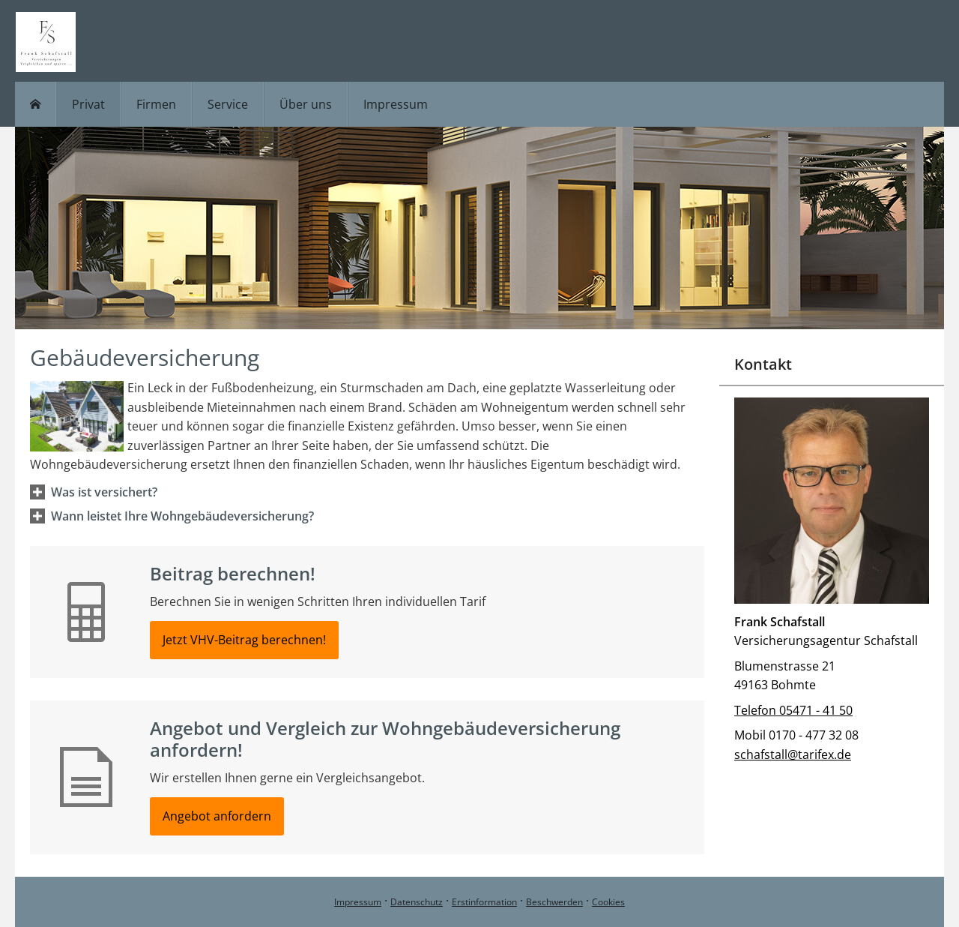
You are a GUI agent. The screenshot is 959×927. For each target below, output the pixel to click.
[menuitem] (35, 104)
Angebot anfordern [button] (217, 816)
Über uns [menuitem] (305, 104)
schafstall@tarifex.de (792, 754)
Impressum (357, 902)
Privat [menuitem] (88, 104)
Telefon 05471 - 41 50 (793, 710)
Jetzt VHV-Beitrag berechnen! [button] (244, 640)
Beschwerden (554, 902)
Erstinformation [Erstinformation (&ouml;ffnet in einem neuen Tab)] (484, 902)
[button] (104, 492)
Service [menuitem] (228, 104)
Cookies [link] (608, 902)
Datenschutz (416, 902)
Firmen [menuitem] (156, 104)
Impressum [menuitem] (395, 104)
